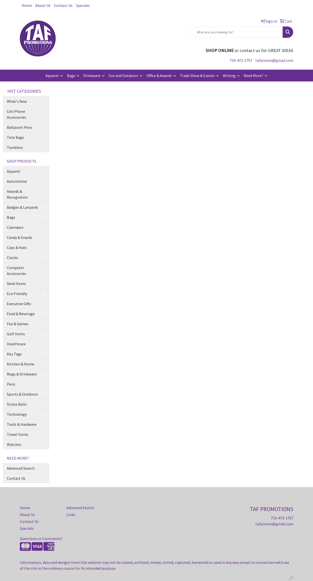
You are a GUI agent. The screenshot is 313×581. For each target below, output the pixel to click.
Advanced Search (21, 468)
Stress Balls (17, 404)
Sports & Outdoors (22, 394)
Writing (229, 75)
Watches (14, 444)
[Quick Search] (236, 32)
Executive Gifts (19, 303)
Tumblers (15, 147)
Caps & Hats (17, 247)
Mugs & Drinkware (22, 374)
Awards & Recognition (17, 194)
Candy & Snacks (19, 237)
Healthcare (16, 343)
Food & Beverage (21, 313)
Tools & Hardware (22, 424)
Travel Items (17, 434)
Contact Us (63, 5)
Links (70, 514)
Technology (17, 414)
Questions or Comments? (41, 538)
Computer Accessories (16, 270)
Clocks (12, 257)
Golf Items (16, 333)
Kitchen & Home (20, 364)
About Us (42, 5)
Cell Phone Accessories (16, 114)
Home (27, 5)
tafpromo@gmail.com (274, 60)
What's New (17, 101)
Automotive (17, 181)
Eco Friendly (17, 293)
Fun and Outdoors (123, 75)
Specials (83, 5)
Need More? (253, 75)
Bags (71, 75)
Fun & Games (17, 323)
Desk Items (16, 283)
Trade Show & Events (197, 75)
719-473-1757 (241, 60)
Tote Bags (15, 137)
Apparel (52, 75)
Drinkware (91, 75)
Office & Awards (159, 75)
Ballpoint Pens (19, 127)
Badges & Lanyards (22, 207)
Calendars (15, 227)
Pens (11, 384)
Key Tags (14, 353)
